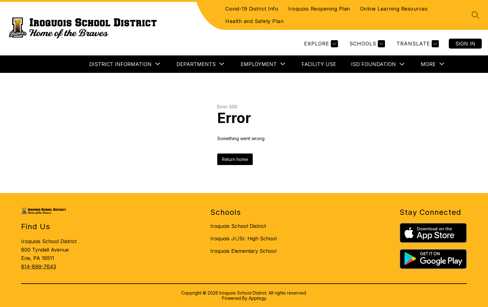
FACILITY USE (319, 64)
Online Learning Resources (394, 9)
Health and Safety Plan (254, 21)
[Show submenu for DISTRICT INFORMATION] (120, 64)
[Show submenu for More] (428, 64)
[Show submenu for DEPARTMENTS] (196, 64)
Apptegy (257, 298)
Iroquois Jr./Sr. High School (243, 238)
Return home (235, 159)
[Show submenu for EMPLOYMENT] (259, 64)
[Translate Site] (417, 44)
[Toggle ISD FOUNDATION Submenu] (402, 64)
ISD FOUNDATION (373, 64)
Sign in (465, 43)
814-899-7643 (38, 266)
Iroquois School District (238, 226)
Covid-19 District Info (251, 9)
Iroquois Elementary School (243, 251)
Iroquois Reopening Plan (319, 9)
